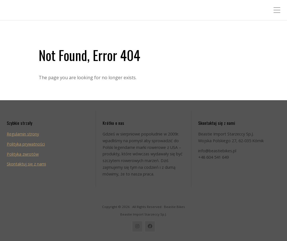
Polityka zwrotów (23, 154)
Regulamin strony (23, 134)
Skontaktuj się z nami (26, 164)
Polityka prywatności (26, 144)
